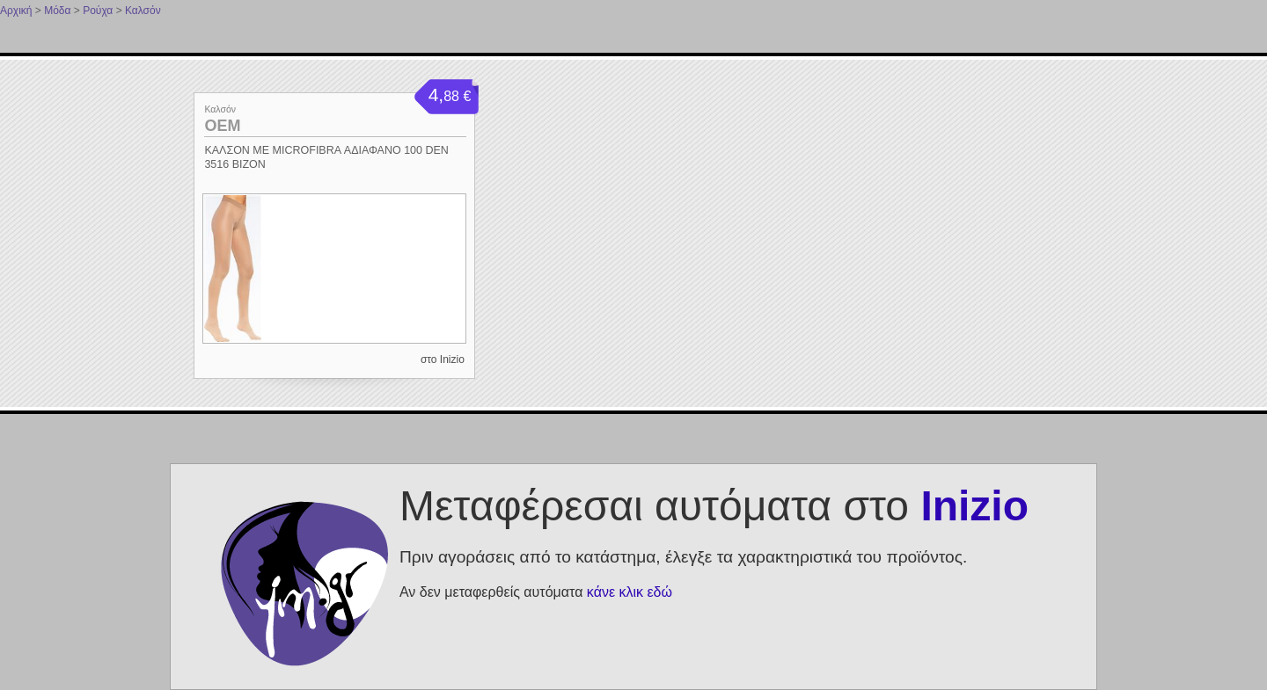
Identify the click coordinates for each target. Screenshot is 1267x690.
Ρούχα (98, 10)
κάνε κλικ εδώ (629, 592)
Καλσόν (143, 10)
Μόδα (57, 10)
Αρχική (16, 10)
